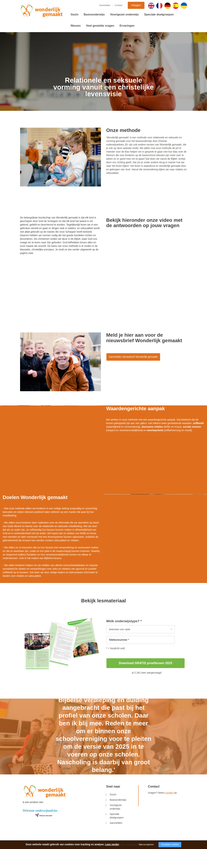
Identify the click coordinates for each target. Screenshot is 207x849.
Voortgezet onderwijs (124, 14)
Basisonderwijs (94, 14)
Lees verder (112, 844)
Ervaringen (127, 25)
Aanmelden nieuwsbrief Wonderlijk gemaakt (133, 356)
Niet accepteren (146, 844)
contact (169, 792)
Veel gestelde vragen (100, 25)
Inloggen (136, 5)
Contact (118, 5)
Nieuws (76, 25)
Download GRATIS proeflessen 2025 (145, 663)
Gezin (75, 14)
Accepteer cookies (170, 844)
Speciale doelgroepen (159, 14)
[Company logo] (40, 813)
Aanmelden (105, 5)
